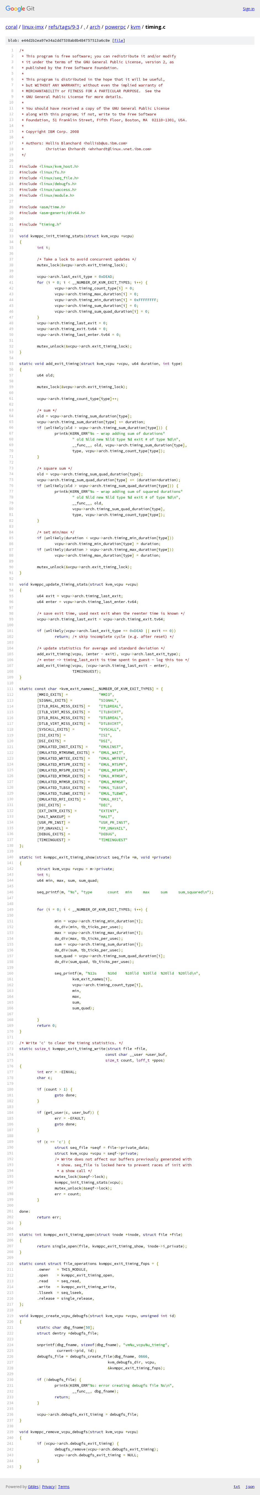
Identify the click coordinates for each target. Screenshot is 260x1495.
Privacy (48, 1486)
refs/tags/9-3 (63, 26)
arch (95, 26)
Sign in (248, 8)
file (118, 40)
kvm (135, 26)
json (250, 1486)
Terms (64, 1486)
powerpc (115, 26)
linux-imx (33, 26)
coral (11, 26)
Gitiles (33, 1486)
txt (237, 1486)
